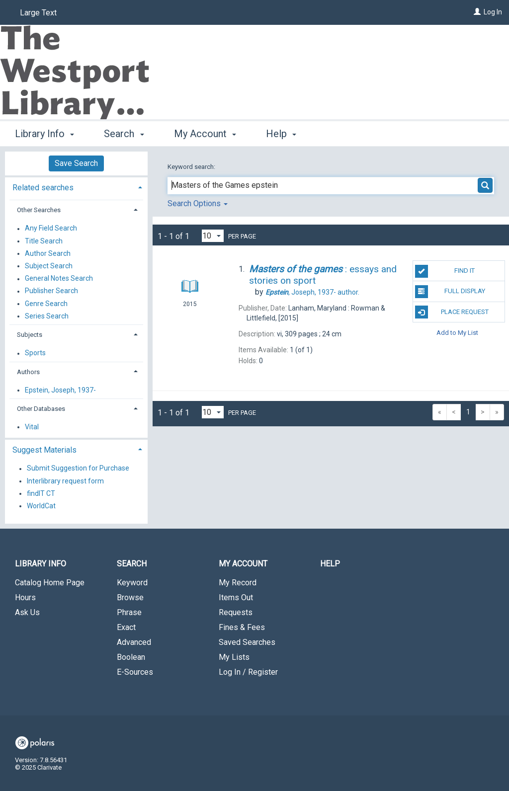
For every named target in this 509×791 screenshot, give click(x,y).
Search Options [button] (198, 203)
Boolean (131, 657)
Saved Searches (247, 642)
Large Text (38, 12)
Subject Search (49, 266)
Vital (32, 427)
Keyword (132, 582)
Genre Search (46, 304)
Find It (445, 271)
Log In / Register (248, 672)
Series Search (47, 316)
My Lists (234, 657)
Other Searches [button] (39, 210)
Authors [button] (28, 372)
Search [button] (124, 134)
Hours (25, 597)
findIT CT (41, 493)
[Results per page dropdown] (213, 236)
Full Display (450, 291)
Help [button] (281, 134)
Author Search (48, 253)
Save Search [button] (76, 163)
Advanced (134, 642)
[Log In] (477, 12)
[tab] (76, 186)
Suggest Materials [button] (44, 450)
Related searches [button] (43, 187)
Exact (126, 627)
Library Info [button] (44, 134)
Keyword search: (192, 166)
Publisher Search (51, 291)
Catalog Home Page (50, 582)
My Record (237, 582)
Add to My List (457, 332)
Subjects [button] (29, 334)
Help (330, 563)
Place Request (452, 312)
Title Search (44, 241)
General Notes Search (59, 279)
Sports (35, 353)
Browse (130, 597)
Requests (236, 612)
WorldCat (41, 506)
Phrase (129, 612)
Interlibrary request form (65, 481)
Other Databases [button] (41, 408)
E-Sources (135, 672)
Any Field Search (51, 229)
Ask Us (27, 612)
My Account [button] (205, 134)
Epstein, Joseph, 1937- (60, 390)
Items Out (236, 597)
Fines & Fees (242, 627)
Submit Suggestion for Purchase (78, 469)
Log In (493, 12)
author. (312, 292)
